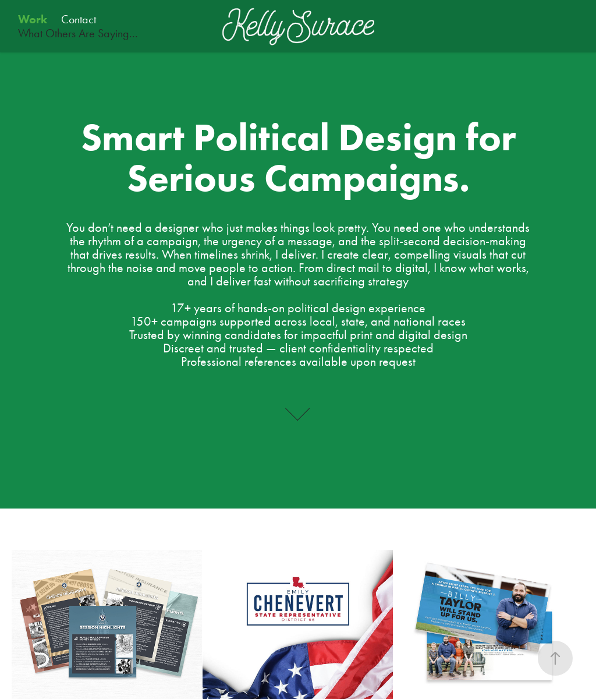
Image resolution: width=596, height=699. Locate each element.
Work (32, 19)
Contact (78, 19)
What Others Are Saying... (78, 33)
